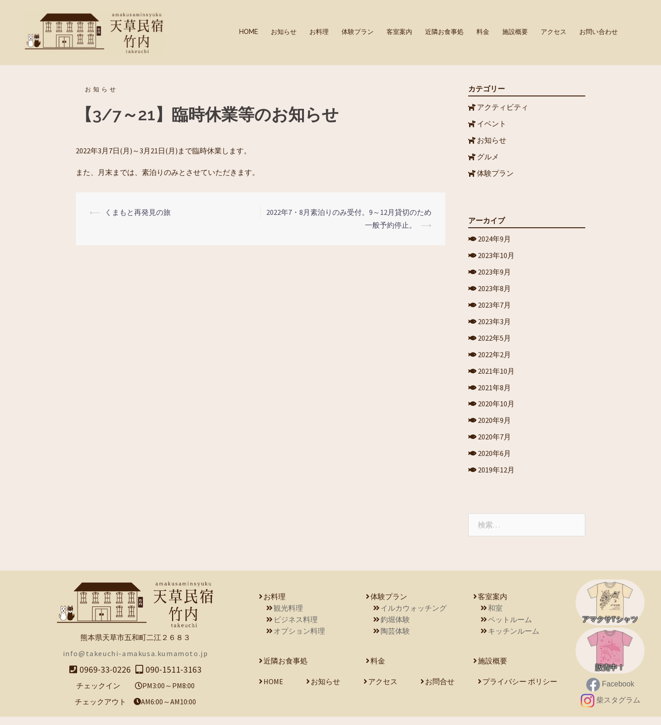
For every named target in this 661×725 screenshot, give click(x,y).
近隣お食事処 (444, 31)
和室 (495, 616)
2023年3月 (494, 324)
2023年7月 (494, 307)
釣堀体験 (395, 627)
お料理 (319, 31)
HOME (248, 31)
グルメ (488, 156)
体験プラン (358, 31)
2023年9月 (494, 273)
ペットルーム (510, 627)
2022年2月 (494, 358)
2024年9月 (494, 239)
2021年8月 (494, 393)
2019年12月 (496, 478)
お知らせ (284, 31)
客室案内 (399, 31)
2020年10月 (496, 410)
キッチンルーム (513, 639)
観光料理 (288, 616)
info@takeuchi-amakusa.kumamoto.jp (135, 661)
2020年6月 (494, 461)
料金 (482, 31)
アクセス (553, 31)
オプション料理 (299, 639)
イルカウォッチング (414, 616)
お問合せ (439, 689)
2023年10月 (496, 256)
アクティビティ (502, 105)
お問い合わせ (598, 31)
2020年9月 (494, 427)
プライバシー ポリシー (519, 689)
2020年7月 (494, 444)
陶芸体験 (395, 639)
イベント (491, 122)
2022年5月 (494, 341)
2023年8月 (494, 290)
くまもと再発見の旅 (138, 210)
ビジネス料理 (296, 627)
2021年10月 (496, 375)
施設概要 (515, 31)
